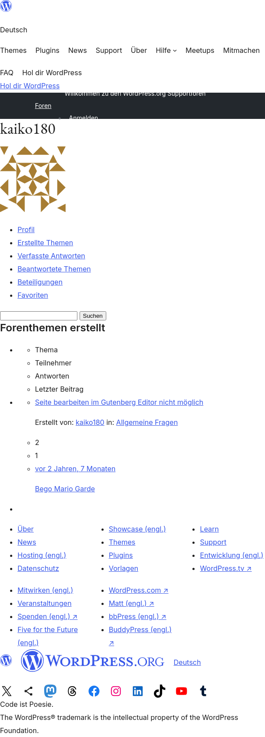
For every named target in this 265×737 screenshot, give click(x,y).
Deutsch (187, 662)
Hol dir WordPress (29, 85)
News (26, 542)
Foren (43, 105)
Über (25, 529)
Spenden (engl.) (47, 616)
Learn (209, 529)
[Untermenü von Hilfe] (166, 50)
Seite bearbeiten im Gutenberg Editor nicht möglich (119, 402)
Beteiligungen (40, 282)
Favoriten (32, 295)
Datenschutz (38, 568)
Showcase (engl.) (137, 529)
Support (213, 542)
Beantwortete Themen (54, 268)
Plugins (121, 555)
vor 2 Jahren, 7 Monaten (75, 468)
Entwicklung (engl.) (231, 555)
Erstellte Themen (45, 242)
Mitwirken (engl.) (45, 590)
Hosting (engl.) (41, 555)
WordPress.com (139, 590)
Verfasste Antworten (51, 255)
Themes (122, 542)
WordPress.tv (225, 568)
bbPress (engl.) (138, 616)
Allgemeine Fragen (147, 422)
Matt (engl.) (131, 603)
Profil (26, 229)
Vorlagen (124, 568)
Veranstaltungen (44, 603)
